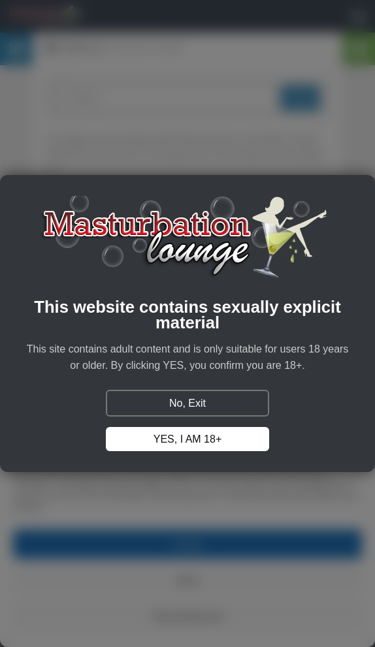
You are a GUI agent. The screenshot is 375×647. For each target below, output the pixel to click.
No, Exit (187, 403)
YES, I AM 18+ (188, 439)
